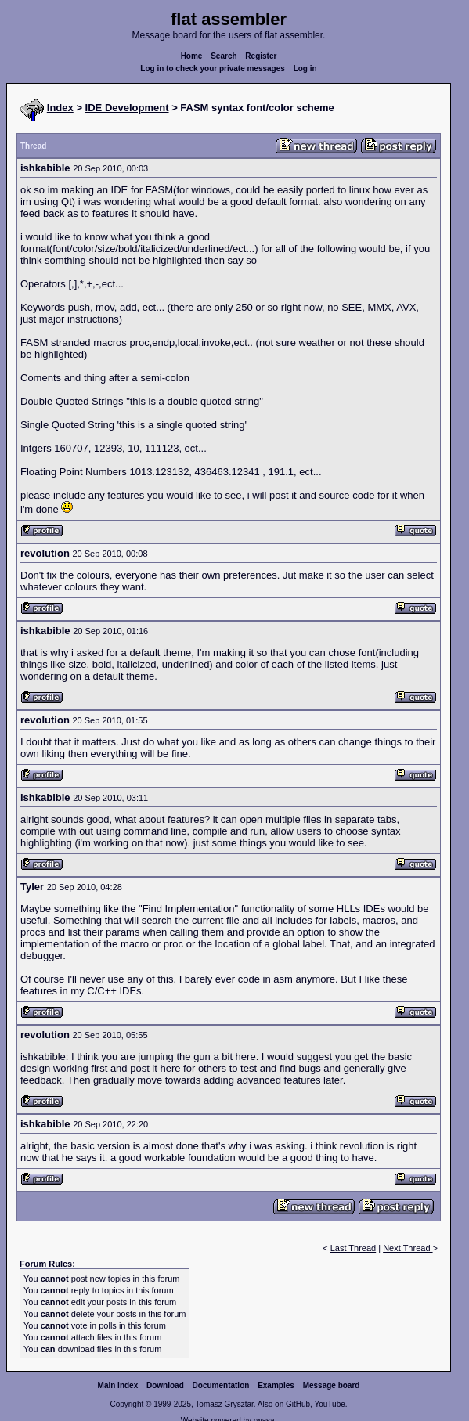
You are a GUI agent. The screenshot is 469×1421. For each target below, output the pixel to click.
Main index (118, 1385)
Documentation (221, 1385)
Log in (305, 68)
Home (192, 56)
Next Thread (407, 1248)
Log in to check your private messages (212, 68)
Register (260, 56)
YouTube (329, 1404)
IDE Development (127, 108)
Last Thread (353, 1248)
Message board (331, 1385)
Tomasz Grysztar (224, 1404)
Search (223, 56)
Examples (276, 1385)
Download (165, 1385)
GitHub (298, 1404)
